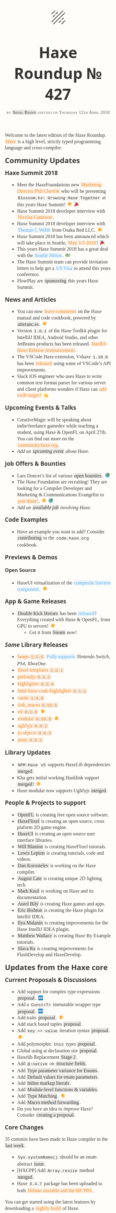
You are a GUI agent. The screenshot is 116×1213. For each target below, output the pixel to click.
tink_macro (38, 698)
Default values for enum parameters (62, 1064)
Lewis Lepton (31, 842)
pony (30, 730)
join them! (28, 499)
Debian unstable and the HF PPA (59, 1175)
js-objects (35, 724)
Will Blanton (30, 836)
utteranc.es (28, 323)
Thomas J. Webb (34, 229)
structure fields (70, 1051)
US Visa (64, 267)
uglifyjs (33, 717)
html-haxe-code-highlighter (52, 686)
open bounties (87, 473)
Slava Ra (26, 938)
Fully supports (60, 654)
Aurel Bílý (28, 893)
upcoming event (48, 449)
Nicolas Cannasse (35, 216)
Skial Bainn (24, 112)
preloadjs (34, 673)
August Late (30, 868)
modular (35, 711)
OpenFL (26, 804)
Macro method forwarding (53, 1089)
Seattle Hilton (48, 254)
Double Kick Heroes (38, 611)
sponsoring (55, 280)
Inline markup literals (48, 1070)
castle (31, 692)
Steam (59, 630)
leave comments (60, 310)
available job (46, 505)
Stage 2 (68, 1044)
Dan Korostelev (33, 855)
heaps (31, 654)
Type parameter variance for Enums (62, 1057)
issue (39, 1150)
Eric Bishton (30, 899)
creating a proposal (55, 1102)
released (44, 361)
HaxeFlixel (28, 810)
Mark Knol (28, 880)
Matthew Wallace (35, 925)
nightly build (48, 1193)
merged (25, 760)
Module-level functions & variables (62, 1076)
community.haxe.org (38, 443)
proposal (26, 987)
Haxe (10, 141)
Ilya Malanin (30, 912)
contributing (30, 536)
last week (14, 1132)
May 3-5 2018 (82, 242)
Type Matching (42, 1083)
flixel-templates (41, 667)
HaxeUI (25, 823)
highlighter (36, 679)
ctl (28, 704)
